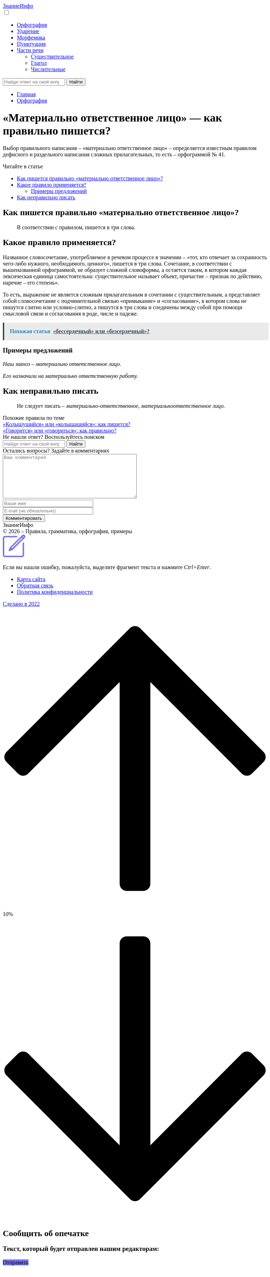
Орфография (32, 25)
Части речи (30, 50)
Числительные (48, 69)
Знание (18, 6)
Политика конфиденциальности (55, 600)
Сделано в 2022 (21, 612)
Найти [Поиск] (76, 82)
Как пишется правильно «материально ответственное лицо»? (90, 178)
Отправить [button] (15, 1271)
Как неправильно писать (46, 197)
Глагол (39, 63)
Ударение (28, 31)
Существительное (52, 57)
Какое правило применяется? (51, 185)
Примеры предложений (59, 191)
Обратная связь (35, 594)
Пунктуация (31, 44)
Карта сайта (31, 588)
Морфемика (31, 38)
